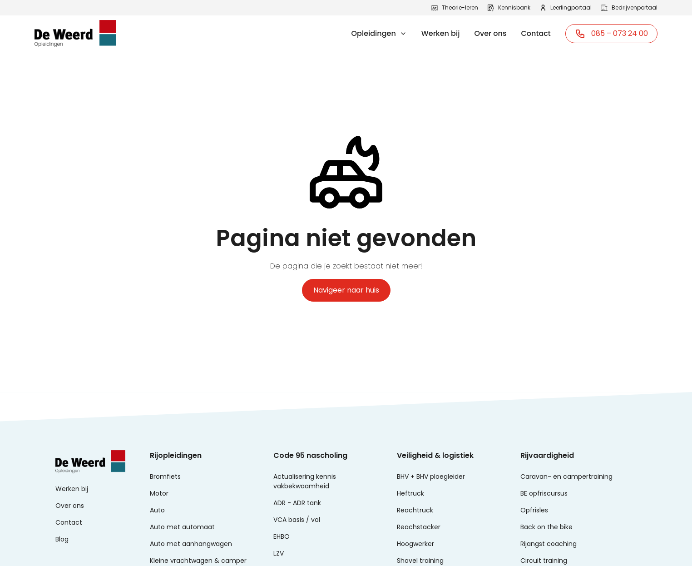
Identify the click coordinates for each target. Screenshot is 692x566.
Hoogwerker (415, 543)
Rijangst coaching (548, 543)
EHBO (281, 536)
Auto (157, 510)
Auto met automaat (182, 526)
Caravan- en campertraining (566, 476)
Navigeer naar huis (346, 290)
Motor (159, 493)
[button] (379, 33)
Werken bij (440, 33)
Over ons (490, 33)
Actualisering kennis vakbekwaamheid (304, 481)
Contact (536, 33)
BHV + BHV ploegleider (431, 476)
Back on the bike (546, 526)
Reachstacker (418, 526)
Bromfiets (165, 476)
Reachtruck (415, 510)
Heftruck (410, 493)
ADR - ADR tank (297, 502)
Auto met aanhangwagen (191, 543)
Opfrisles (534, 510)
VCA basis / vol (296, 519)
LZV (278, 553)
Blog (62, 539)
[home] (75, 33)
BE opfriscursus (544, 493)
